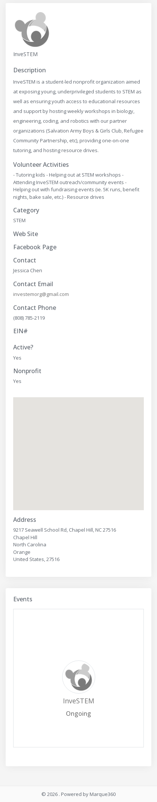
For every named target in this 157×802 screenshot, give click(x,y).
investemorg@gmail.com (41, 294)
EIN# (20, 331)
